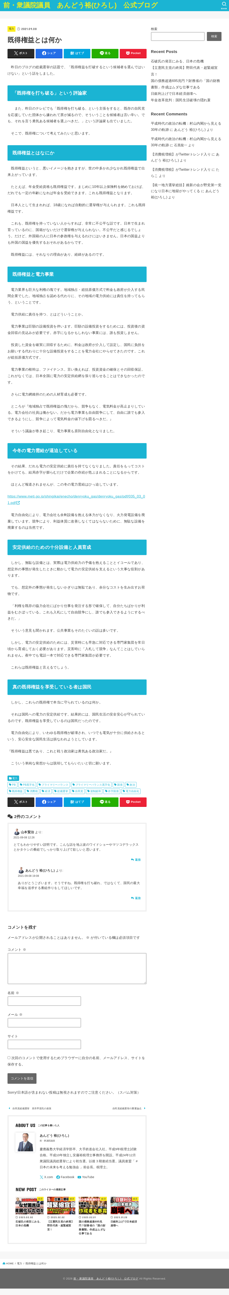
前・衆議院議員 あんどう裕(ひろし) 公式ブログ (80, 5)
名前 (13, 998)
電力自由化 (132, 791)
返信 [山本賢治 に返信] (138, 859)
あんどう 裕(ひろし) (184, 119)
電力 (11, 28)
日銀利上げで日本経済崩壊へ (172, 84)
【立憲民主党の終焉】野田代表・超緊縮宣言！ (185, 67)
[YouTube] (89, 1184)
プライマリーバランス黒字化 (93, 784)
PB (14, 784)
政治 (132, 784)
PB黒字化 (29, 784)
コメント (17, 949)
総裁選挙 (62, 791)
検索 (154, 29)
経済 (47, 791)
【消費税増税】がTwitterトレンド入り (179, 142)
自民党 (79, 791)
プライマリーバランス (55, 784)
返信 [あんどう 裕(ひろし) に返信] (138, 898)
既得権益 (17, 791)
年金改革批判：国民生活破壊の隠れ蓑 (179, 90)
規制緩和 (95, 791)
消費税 (34, 791)
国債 (120, 784)
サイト (13, 1041)
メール (15, 1020)
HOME (10, 1270)
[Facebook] (67, 1184)
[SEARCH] (223, 5)
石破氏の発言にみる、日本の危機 (175, 61)
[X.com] (47, 1184)
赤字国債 (113, 791)
